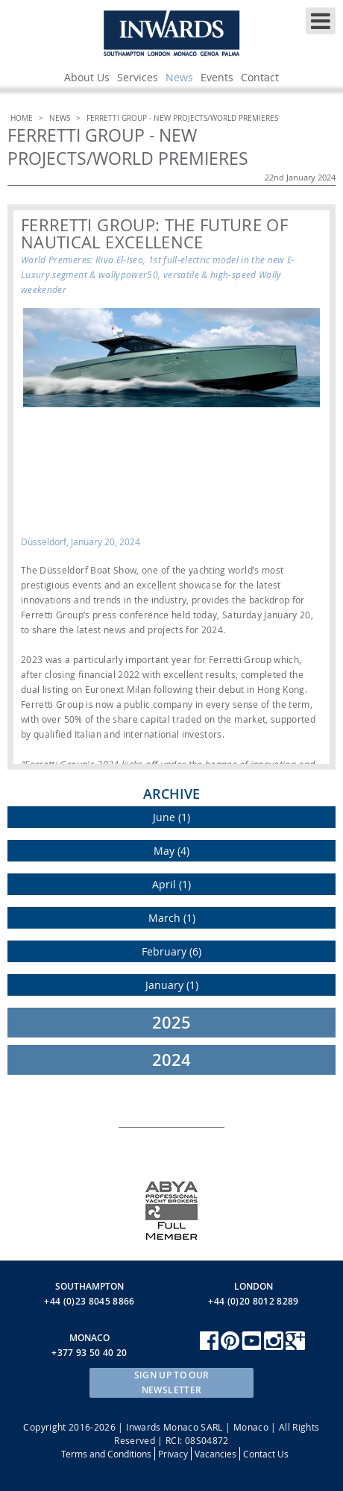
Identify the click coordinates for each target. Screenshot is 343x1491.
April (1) (171, 884)
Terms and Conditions (106, 1454)
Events (217, 77)
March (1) (171, 918)
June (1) (171, 817)
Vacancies (215, 1454)
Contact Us (266, 1454)
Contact (260, 77)
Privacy (173, 1454)
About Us (87, 77)
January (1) (171, 985)
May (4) (171, 851)
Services (137, 77)
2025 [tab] (171, 1022)
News (179, 77)
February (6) (171, 951)
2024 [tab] (171, 1060)
